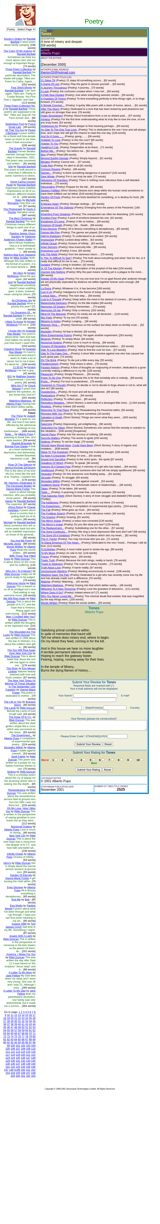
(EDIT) (47, 31)
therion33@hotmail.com (55, 72)
